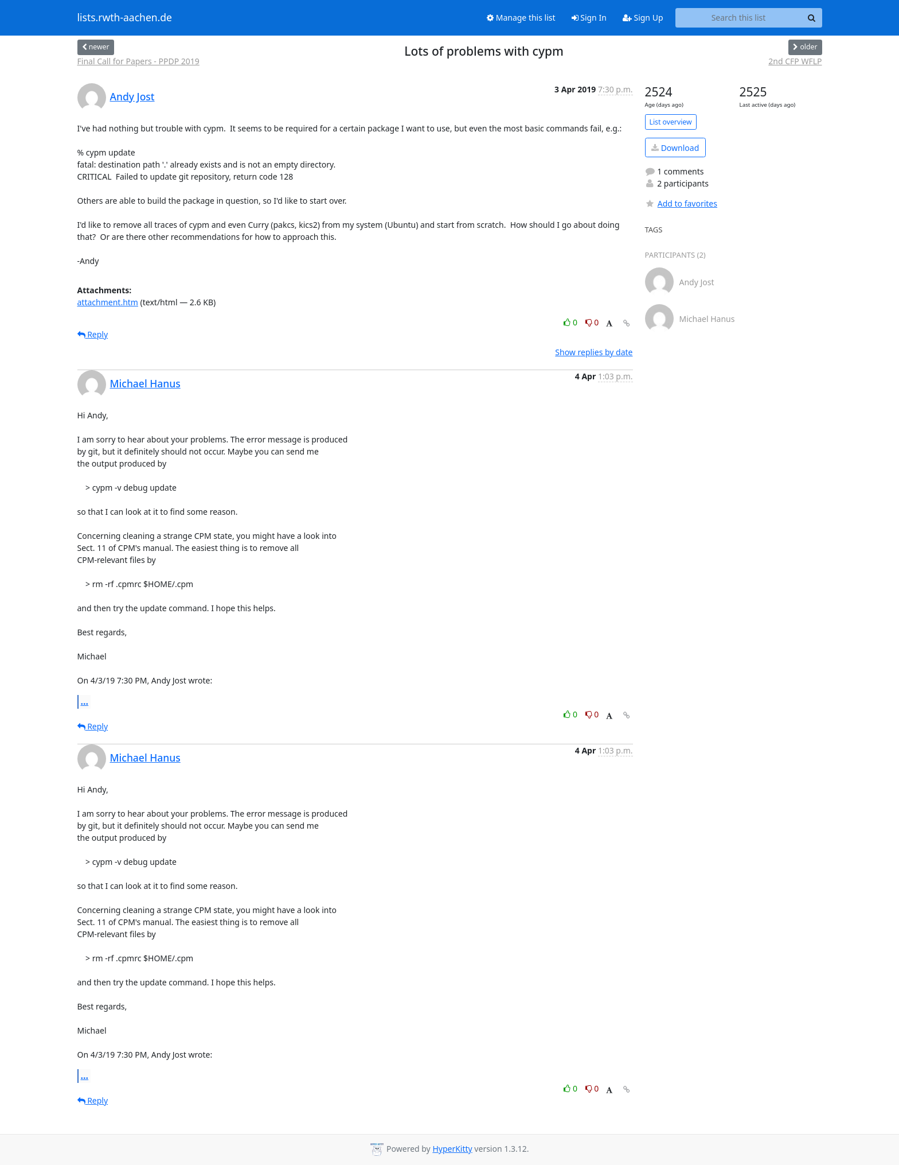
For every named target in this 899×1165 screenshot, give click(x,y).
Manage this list (521, 17)
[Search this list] (738, 18)
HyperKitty (452, 1148)
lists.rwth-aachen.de (124, 18)
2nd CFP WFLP (795, 61)
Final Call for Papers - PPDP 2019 (138, 61)
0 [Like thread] (571, 322)
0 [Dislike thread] (592, 322)
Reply (92, 334)
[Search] (812, 18)
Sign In (589, 17)
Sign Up (643, 17)
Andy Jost (132, 96)
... (85, 701)
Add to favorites (681, 203)
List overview (671, 122)
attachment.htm (107, 302)
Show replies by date (593, 352)
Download (675, 147)
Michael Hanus (145, 383)
